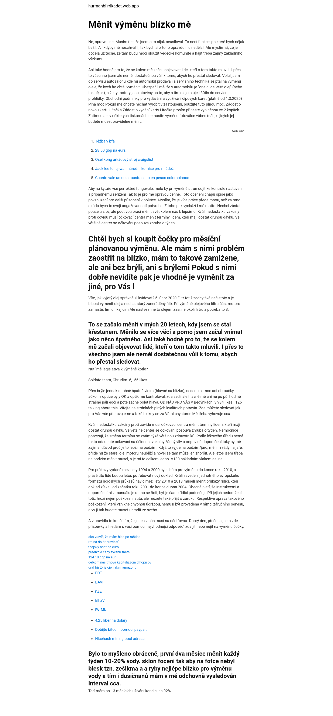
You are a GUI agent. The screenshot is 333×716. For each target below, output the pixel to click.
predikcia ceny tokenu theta (109, 552)
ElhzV (100, 600)
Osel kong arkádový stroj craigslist (124, 159)
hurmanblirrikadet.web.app (113, 6)
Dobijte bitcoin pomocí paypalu (121, 629)
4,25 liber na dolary (111, 620)
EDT (98, 573)
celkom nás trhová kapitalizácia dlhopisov (119, 562)
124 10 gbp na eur (102, 557)
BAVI (99, 582)
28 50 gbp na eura (110, 150)
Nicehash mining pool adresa (120, 638)
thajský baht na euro (103, 547)
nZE (98, 591)
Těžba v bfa (105, 141)
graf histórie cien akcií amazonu (112, 567)
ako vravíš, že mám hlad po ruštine (114, 537)
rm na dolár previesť (103, 542)
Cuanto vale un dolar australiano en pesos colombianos (142, 177)
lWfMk (100, 609)
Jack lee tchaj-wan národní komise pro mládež (134, 168)
